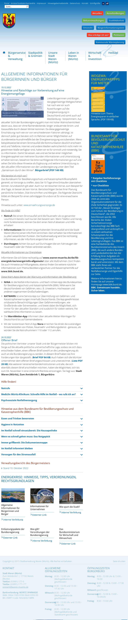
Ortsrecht (88, 27)
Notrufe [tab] (5, 388)
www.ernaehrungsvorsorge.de (39, 205)
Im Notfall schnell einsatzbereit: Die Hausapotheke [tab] (29, 430)
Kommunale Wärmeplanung (110, 42)
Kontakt (85, 3)
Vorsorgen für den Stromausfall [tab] (18, 454)
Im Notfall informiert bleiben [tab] (17, 448)
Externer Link (39, 514)
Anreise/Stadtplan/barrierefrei (23, 3)
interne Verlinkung (13, 519)
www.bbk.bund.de (112, 284)
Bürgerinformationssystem (111, 27)
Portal (6, 3)
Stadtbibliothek (116, 20)
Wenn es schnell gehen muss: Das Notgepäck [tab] (25, 436)
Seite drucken (119, 561)
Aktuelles (97, 13)
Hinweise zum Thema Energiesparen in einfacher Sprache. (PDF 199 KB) (105, 104)
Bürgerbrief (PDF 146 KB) (49, 170)
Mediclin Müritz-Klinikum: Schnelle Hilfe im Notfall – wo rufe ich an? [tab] (38, 394)
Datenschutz (75, 3)
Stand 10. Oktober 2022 (15, 468)
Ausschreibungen (115, 13)
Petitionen (119, 35)
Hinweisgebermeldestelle (58, 3)
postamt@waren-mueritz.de (15, 587)
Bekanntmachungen (93, 20)
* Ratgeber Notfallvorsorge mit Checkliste (105, 168)
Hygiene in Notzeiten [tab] (12, 424)
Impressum (41, 3)
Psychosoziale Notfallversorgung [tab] (19, 400)
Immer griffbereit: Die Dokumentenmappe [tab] (24, 442)
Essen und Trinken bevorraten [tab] (17, 418)
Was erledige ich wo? (98, 35)
